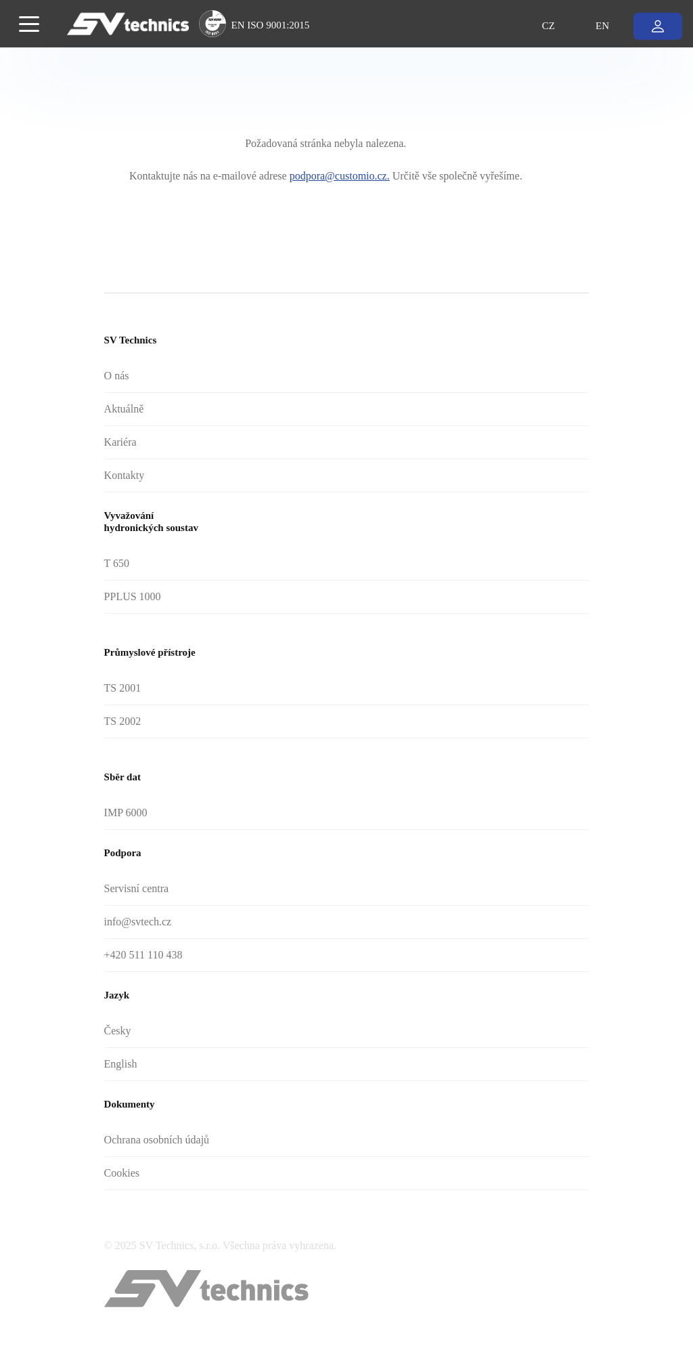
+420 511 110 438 (143, 955)
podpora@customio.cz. (340, 176)
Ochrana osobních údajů (157, 1139)
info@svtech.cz (138, 921)
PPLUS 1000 (132, 596)
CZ (548, 25)
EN (602, 25)
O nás (116, 375)
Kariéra (120, 442)
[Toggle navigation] (29, 23)
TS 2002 (122, 721)
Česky (117, 1030)
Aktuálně (124, 409)
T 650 (116, 563)
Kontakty (124, 475)
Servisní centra (136, 888)
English (120, 1064)
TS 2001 (122, 688)
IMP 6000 (126, 812)
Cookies (121, 1173)
